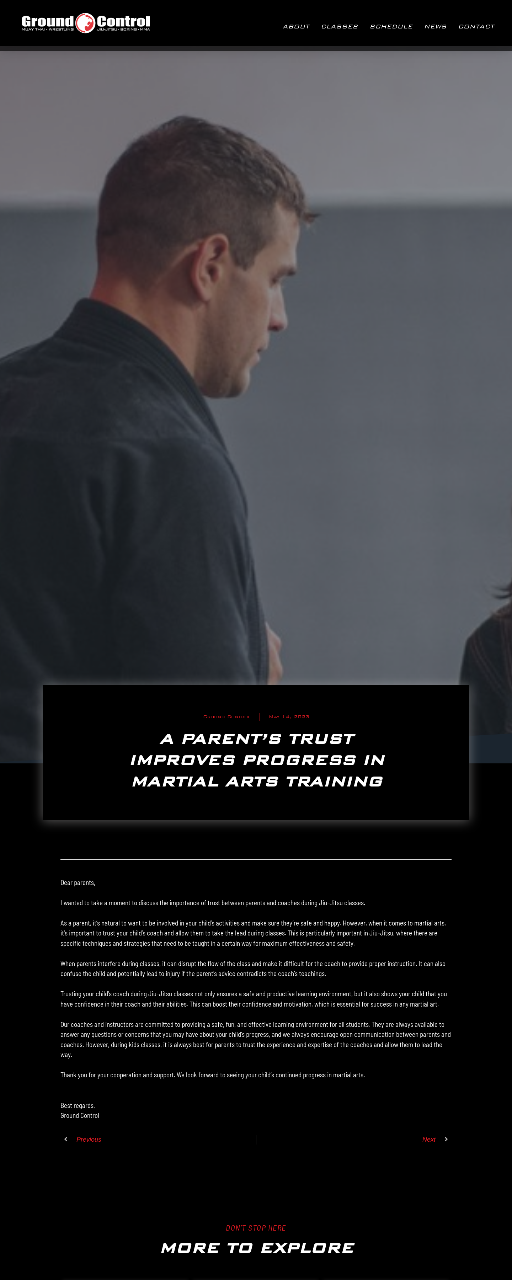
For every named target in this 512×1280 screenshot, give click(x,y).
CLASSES (339, 26)
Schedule (390, 26)
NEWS (435, 26)
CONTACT (476, 26)
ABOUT (296, 26)
